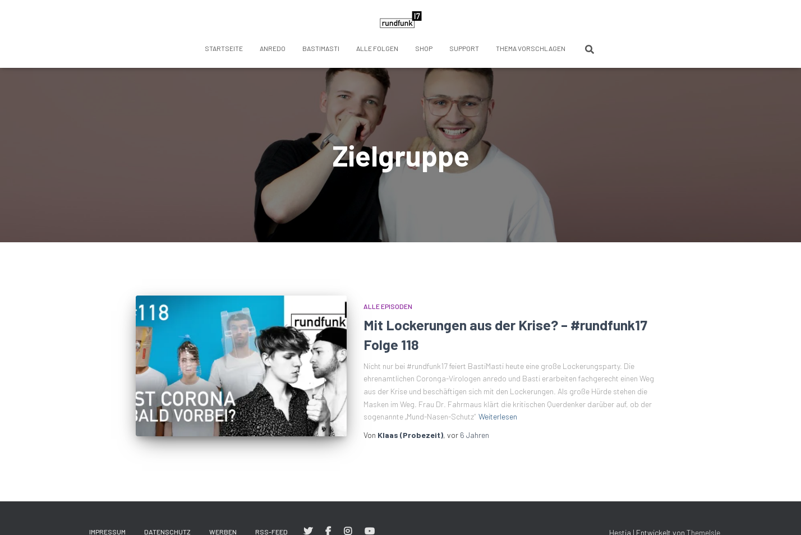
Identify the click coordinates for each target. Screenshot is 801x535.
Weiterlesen (497, 416)
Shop (423, 48)
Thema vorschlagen (530, 48)
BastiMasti (320, 48)
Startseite (224, 48)
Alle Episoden (387, 306)
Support (464, 48)
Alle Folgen (377, 48)
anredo (273, 48)
